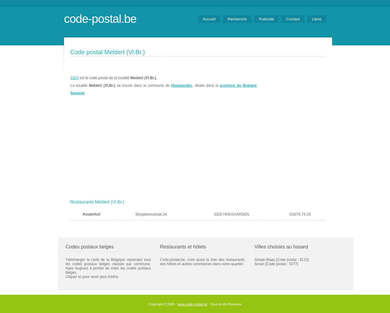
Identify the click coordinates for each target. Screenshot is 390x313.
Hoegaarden (181, 85)
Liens (316, 19)
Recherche (237, 19)
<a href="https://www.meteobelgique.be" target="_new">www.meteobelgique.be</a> (291, 85)
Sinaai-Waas (264, 260)
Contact (293, 19)
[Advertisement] (198, 151)
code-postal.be (100, 18)
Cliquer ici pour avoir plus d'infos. (92, 277)
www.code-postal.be (192, 304)
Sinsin (259, 264)
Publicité (266, 19)
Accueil (209, 19)
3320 (74, 78)
